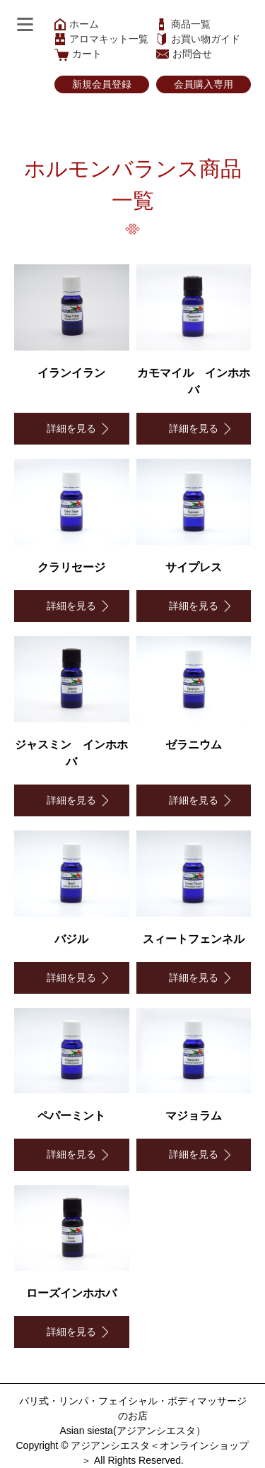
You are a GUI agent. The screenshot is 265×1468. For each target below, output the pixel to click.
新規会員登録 (101, 84)
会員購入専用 (203, 84)
